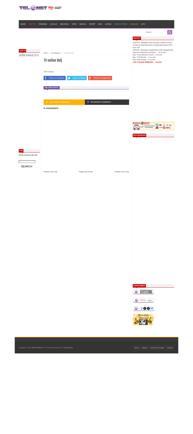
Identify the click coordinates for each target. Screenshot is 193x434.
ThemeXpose (68, 348)
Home (23, 24)
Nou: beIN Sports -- (144, 60)
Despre (144, 348)
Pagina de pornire (86, 172)
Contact (170, 348)
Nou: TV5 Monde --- (144, 57)
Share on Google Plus (99, 78)
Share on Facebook (54, 78)
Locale (53, 24)
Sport (92, 24)
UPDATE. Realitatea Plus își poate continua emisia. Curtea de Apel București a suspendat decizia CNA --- (153, 45)
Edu (100, 24)
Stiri (74, 24)
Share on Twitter (76, 78)
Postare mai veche (122, 172)
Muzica (82, 24)
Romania (43, 24)
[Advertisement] (80, 43)
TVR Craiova (48, 72)
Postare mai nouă (50, 172)
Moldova (64, 24)
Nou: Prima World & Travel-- (147, 55)
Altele (108, 24)
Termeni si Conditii (157, 348)
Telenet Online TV (38, 348)
